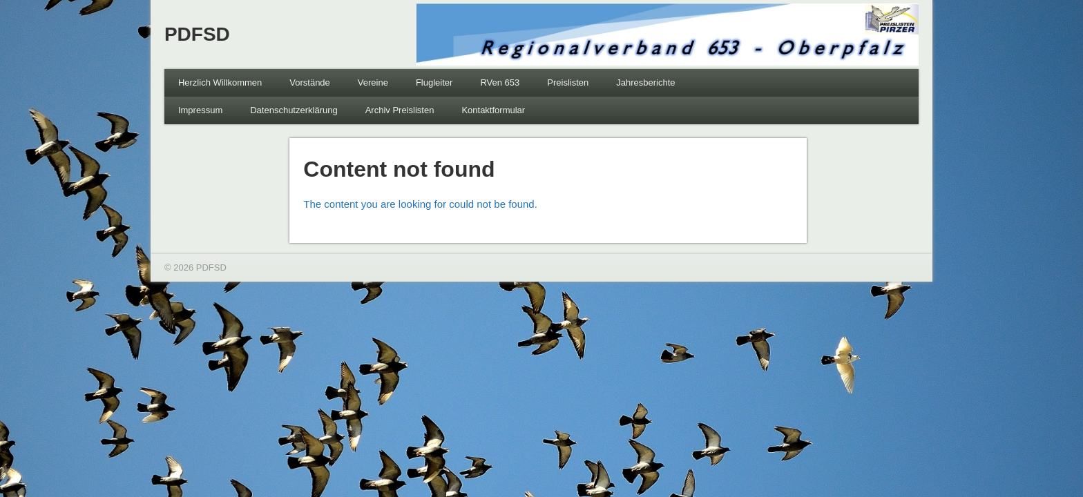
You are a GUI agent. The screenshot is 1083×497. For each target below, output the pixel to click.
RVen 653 (499, 82)
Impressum (200, 110)
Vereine (373, 82)
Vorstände (309, 82)
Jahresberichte (645, 82)
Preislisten (567, 82)
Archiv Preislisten (399, 110)
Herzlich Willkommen (220, 82)
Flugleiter (434, 82)
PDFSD (197, 34)
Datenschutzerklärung (293, 110)
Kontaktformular (493, 110)
